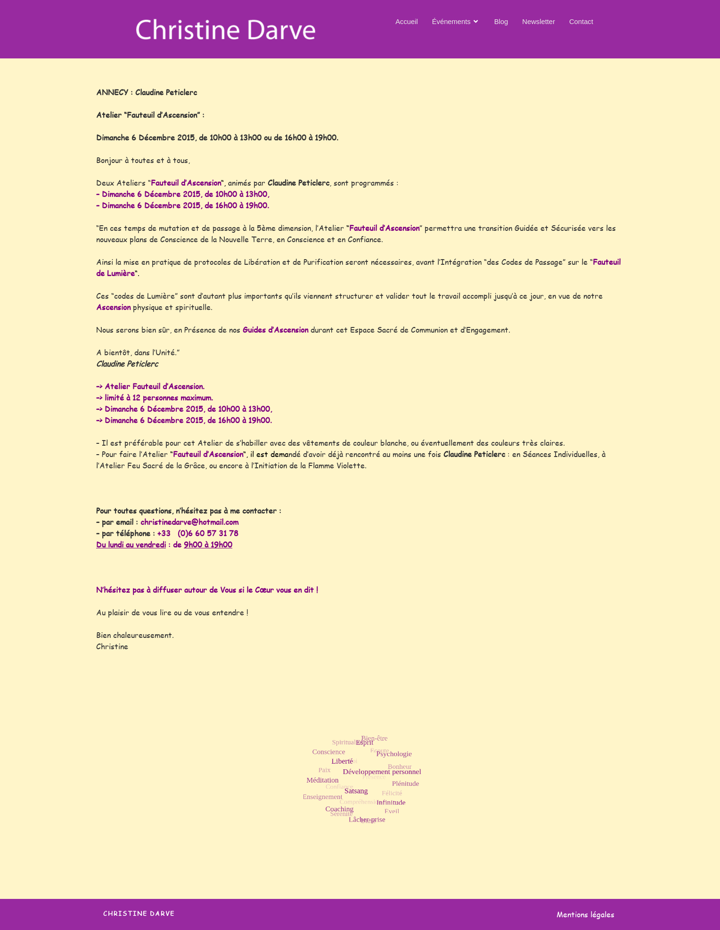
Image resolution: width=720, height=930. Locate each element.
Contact (582, 21)
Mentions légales (585, 914)
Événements (455, 21)
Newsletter (539, 21)
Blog (501, 21)
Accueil (405, 21)
